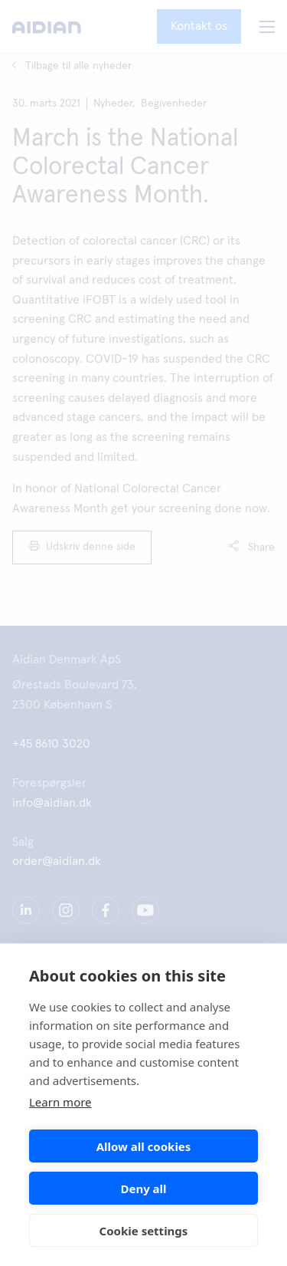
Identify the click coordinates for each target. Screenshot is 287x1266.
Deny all (143, 1188)
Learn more (60, 1102)
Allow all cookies (143, 1146)
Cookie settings (143, 1230)
